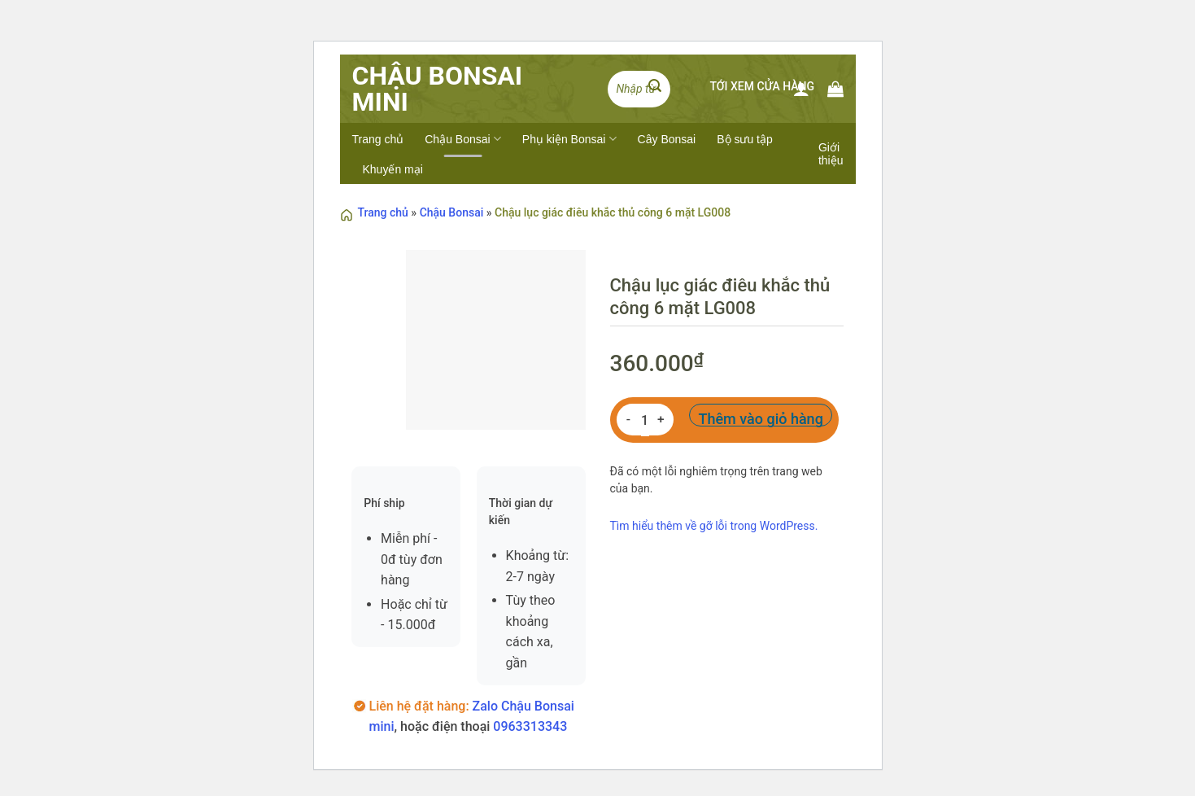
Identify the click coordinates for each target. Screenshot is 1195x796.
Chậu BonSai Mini (437, 89)
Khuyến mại (393, 169)
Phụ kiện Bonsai (569, 139)
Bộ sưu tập (745, 139)
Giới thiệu (831, 154)
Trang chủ (378, 139)
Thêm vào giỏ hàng (760, 418)
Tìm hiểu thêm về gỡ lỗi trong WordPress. (714, 525)
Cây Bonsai (667, 139)
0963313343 (530, 726)
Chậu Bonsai (463, 139)
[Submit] (655, 89)
